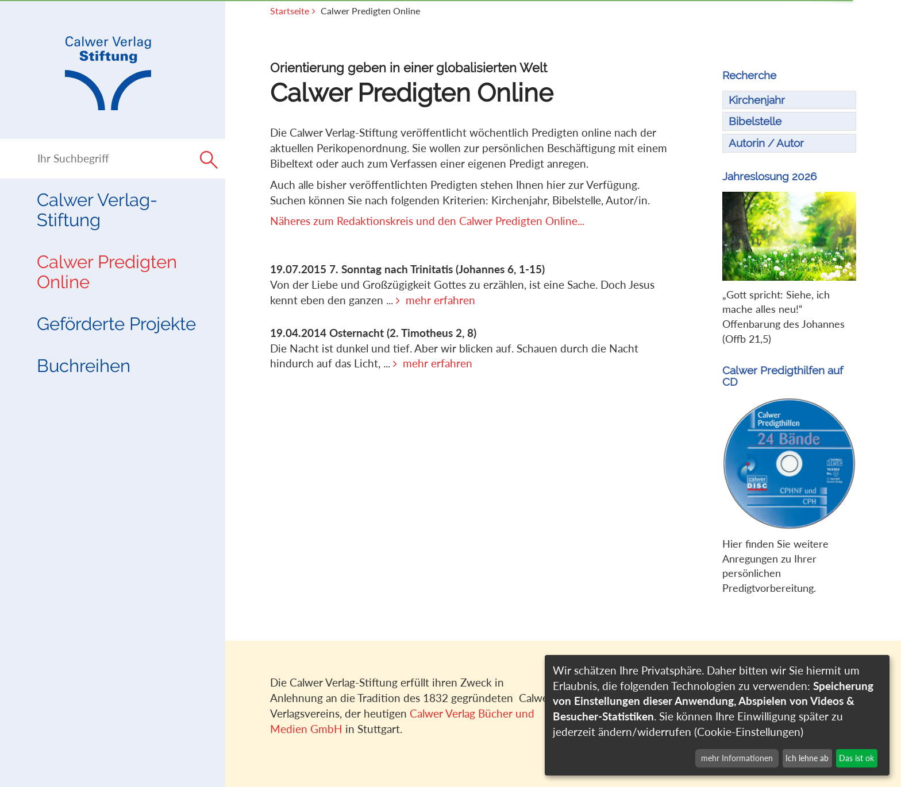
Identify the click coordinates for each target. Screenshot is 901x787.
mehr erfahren (440, 300)
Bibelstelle (755, 121)
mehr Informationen (737, 758)
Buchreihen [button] (83, 365)
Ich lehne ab (807, 758)
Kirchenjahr (757, 100)
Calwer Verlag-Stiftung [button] (97, 209)
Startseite (289, 11)
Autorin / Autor (766, 143)
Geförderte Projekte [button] (116, 323)
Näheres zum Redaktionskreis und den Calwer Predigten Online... (427, 220)
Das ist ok (856, 758)
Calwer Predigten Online (107, 271)
